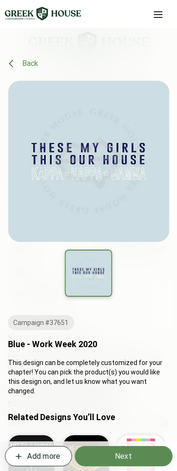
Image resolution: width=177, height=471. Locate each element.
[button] (158, 14)
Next (123, 456)
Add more (37, 456)
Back (23, 63)
